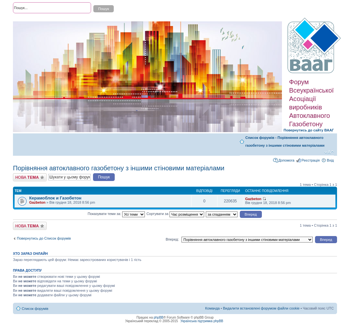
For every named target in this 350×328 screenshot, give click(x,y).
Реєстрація (310, 160)
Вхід (330, 160)
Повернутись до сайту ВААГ (309, 130)
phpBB (158, 317)
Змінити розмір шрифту (329, 152)
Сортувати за (175, 214)
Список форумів (259, 138)
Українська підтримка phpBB (202, 321)
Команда (212, 308)
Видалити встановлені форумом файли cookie (261, 308)
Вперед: (172, 239)
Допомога (286, 160)
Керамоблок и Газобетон (55, 198)
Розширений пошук (29, 19)
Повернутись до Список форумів (44, 238)
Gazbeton (37, 202)
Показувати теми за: (116, 214)
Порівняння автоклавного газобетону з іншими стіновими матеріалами (119, 168)
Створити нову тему (30, 177)
